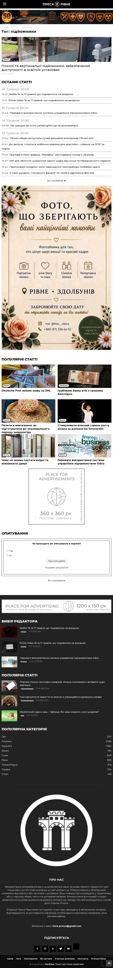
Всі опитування (56, 580)
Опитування (30, 959)
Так (11, 551)
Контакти (83, 959)
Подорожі (10, 92)
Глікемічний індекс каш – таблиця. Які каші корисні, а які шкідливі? (59, 712)
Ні (10, 555)
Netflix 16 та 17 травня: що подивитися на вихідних (49, 628)
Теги (18, 959)
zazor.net (78, 964)
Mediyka (49, 964)
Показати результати (56, 567)
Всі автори (46, 959)
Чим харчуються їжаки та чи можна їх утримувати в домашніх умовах (61, 697)
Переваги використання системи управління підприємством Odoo (53, 112)
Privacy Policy (98, 959)
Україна (8, 17)
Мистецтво (11, 86)
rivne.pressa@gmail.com (66, 926)
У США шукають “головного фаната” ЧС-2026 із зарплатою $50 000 (52, 172)
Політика (9, 30)
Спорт (7, 49)
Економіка (11, 55)
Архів (10, 959)
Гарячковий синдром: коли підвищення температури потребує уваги (54, 166)
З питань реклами (65, 959)
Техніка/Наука (13, 74)
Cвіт (5, 11)
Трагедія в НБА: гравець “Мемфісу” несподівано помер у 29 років (51, 154)
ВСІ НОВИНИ (56, 180)
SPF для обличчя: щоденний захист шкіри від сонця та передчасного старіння (60, 160)
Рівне (6, 24)
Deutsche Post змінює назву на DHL (26, 390)
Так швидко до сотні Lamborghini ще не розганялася (44, 125)
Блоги (7, 99)
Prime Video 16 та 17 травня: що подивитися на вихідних (53, 643)
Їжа (5, 80)
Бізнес (7, 36)
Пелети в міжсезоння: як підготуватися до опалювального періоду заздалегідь (26, 429)
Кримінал (10, 61)
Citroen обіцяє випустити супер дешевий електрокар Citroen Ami (51, 138)
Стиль (7, 67)
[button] (51, 106)
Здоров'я (9, 42)
